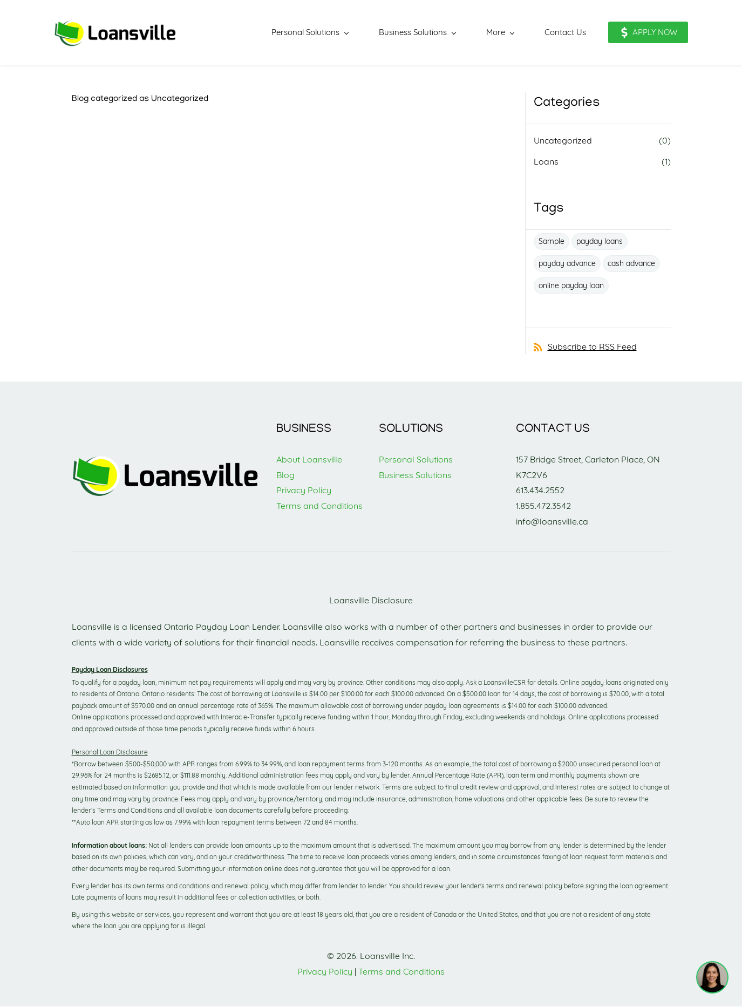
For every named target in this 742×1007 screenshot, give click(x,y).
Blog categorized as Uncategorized (140, 100)
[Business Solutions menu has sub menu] (400, 32)
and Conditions (415, 972)
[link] (166, 458)
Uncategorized (563, 140)
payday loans (599, 242)
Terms (371, 972)
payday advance (567, 264)
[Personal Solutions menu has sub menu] (292, 32)
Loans (546, 162)
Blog (285, 475)
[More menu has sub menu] (482, 32)
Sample (551, 242)
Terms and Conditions (319, 506)
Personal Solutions (416, 459)
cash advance (631, 264)
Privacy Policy (303, 491)
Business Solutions (415, 475)
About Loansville (309, 459)
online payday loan (571, 286)
